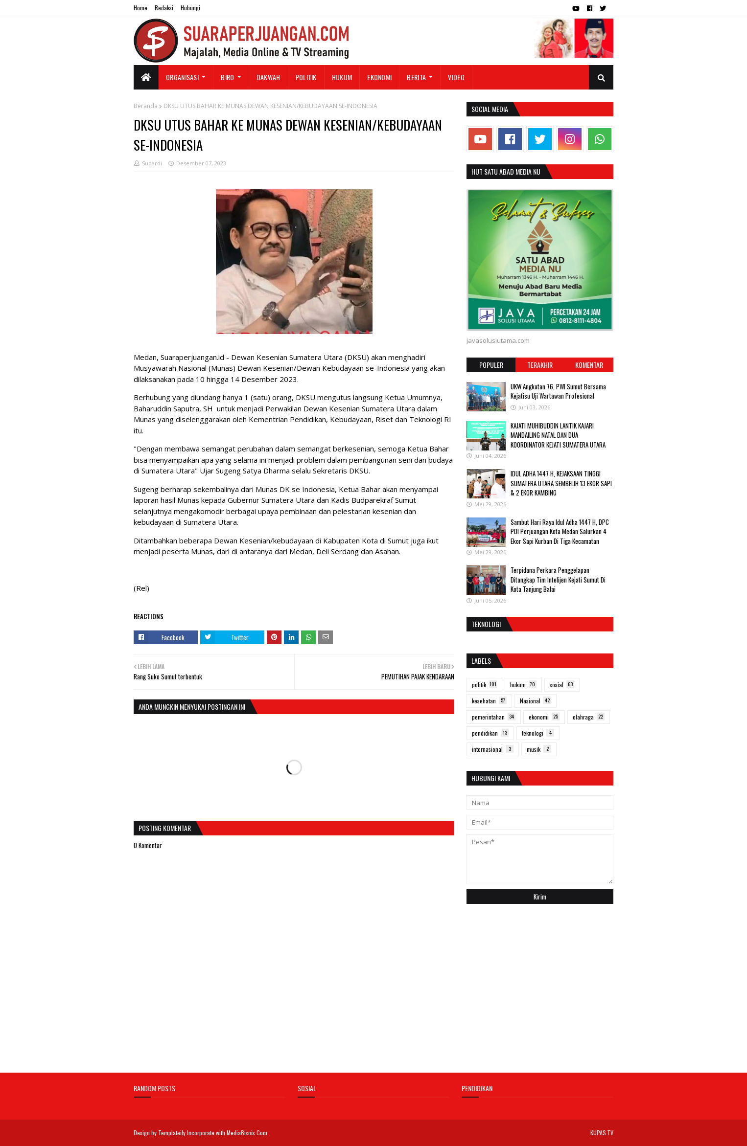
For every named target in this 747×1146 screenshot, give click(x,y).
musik (539, 749)
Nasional (535, 701)
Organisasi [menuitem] (182, 77)
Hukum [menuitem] (342, 77)
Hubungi (190, 7)
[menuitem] (146, 77)
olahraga (589, 717)
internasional (493, 749)
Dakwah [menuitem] (268, 77)
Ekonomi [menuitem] (379, 77)
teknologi (538, 733)
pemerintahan (493, 717)
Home (140, 7)
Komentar (589, 365)
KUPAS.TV (601, 1132)
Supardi (152, 163)
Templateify (172, 1132)
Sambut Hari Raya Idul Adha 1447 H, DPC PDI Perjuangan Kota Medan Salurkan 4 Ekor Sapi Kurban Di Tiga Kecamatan (560, 531)
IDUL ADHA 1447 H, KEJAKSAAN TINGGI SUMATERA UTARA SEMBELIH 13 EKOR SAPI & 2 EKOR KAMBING (561, 483)
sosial (562, 684)
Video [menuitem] (456, 77)
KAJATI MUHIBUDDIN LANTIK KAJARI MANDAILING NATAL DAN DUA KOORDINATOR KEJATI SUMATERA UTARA (558, 435)
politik (484, 684)
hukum (523, 684)
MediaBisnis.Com (247, 1132)
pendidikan (490, 733)
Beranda (146, 106)
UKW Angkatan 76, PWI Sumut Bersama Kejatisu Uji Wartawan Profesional (558, 391)
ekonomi (544, 717)
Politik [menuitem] (306, 77)
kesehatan (489, 701)
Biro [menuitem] (227, 77)
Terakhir (540, 365)
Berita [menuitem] (416, 77)
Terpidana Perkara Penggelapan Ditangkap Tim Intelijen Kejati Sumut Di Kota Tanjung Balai (558, 579)
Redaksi (164, 7)
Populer (491, 365)
